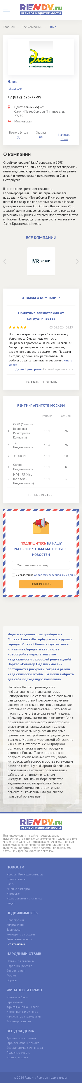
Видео (11, 903)
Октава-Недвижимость (58, 369)
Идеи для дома (17, 1057)
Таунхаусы (14, 930)
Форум (11, 975)
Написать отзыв (64, 137)
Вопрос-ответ (16, 971)
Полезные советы (18, 1052)
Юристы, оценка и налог (22, 1007)
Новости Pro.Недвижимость (25, 874)
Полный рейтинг (41, 495)
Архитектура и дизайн (21, 1038)
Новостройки (15, 920)
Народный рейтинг (19, 966)
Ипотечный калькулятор (22, 1012)
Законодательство (19, 1021)
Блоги (10, 884)
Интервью (13, 894)
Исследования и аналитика (24, 898)
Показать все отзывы (41, 382)
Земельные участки (19, 939)
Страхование (15, 1002)
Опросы (12, 980)
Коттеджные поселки (21, 934)
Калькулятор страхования (24, 1016)
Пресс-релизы (16, 879)
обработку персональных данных (56, 575)
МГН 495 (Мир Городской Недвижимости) (23, 479)
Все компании (16, 944)
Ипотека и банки (17, 997)
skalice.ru (15, 88)
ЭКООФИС (20, 456)
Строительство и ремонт (23, 1043)
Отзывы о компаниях (20, 961)
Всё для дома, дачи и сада (25, 1048)
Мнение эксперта (18, 889)
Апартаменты (15, 925)
